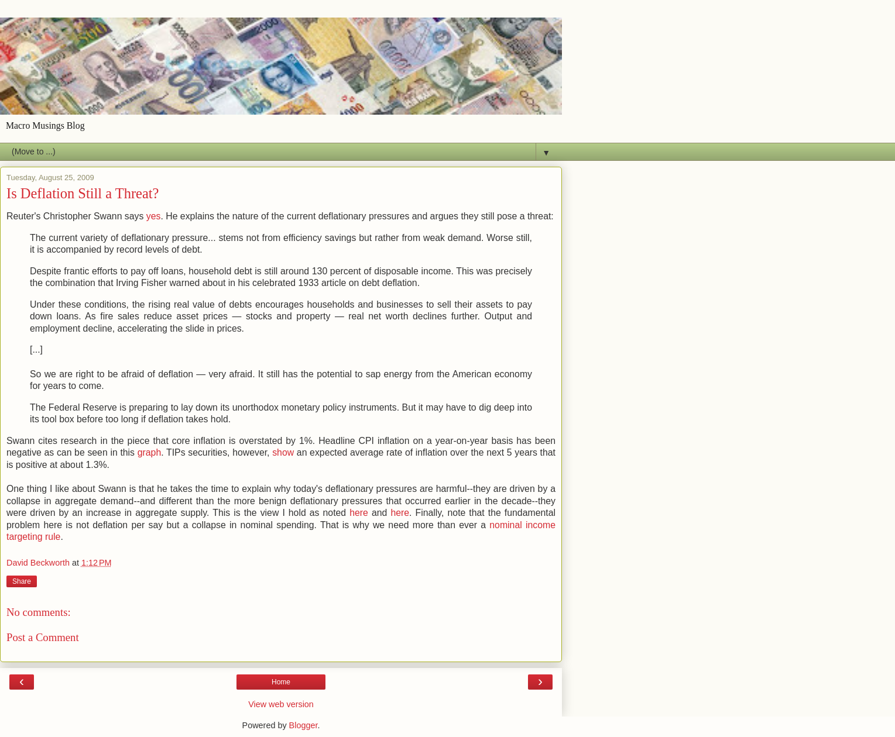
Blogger (303, 725)
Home (281, 682)
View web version (281, 704)
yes (153, 216)
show (283, 452)
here (358, 513)
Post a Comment (42, 637)
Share (21, 581)
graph (149, 452)
